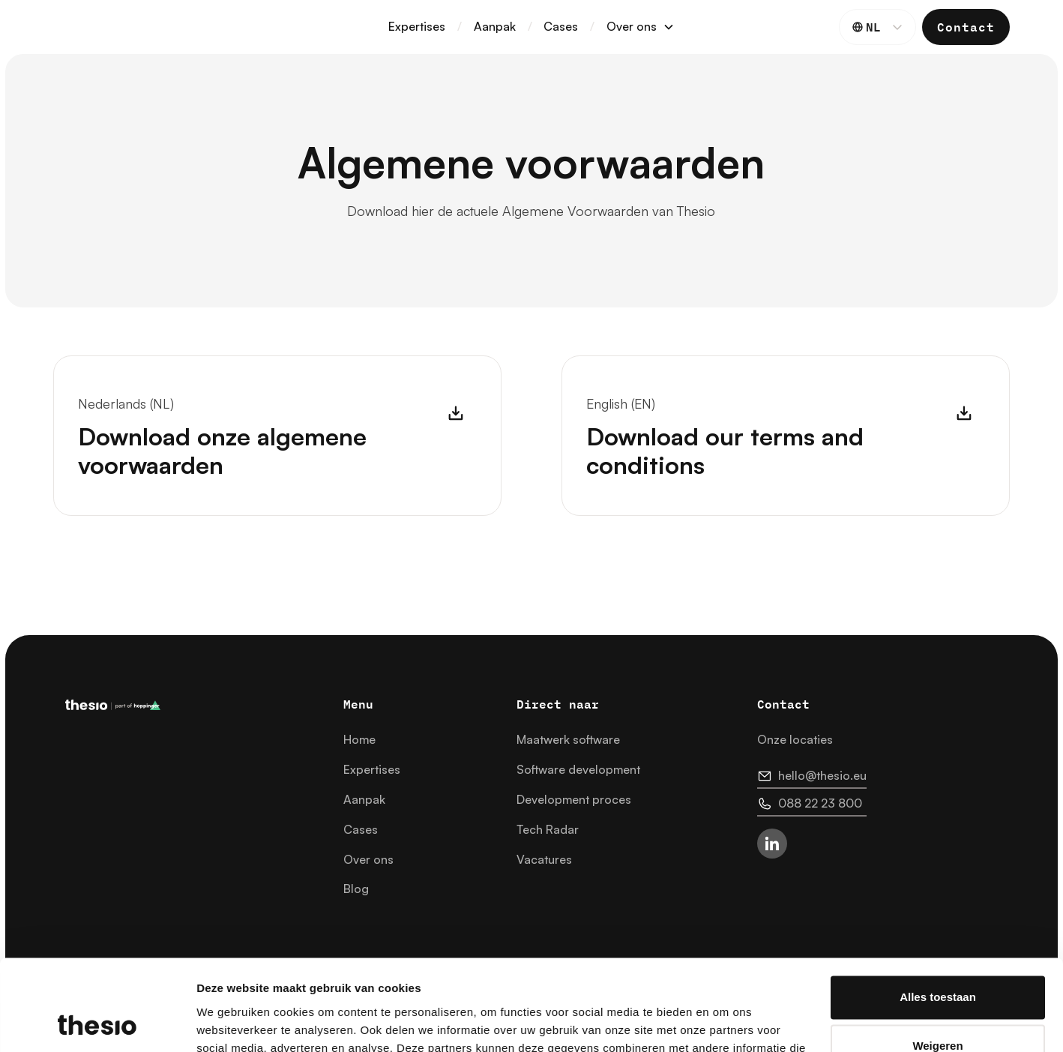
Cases (560, 26)
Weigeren (937, 961)
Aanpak (495, 26)
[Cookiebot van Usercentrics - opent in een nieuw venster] (97, 1023)
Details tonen (232, 1022)
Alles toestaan (938, 912)
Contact (966, 26)
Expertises (416, 26)
